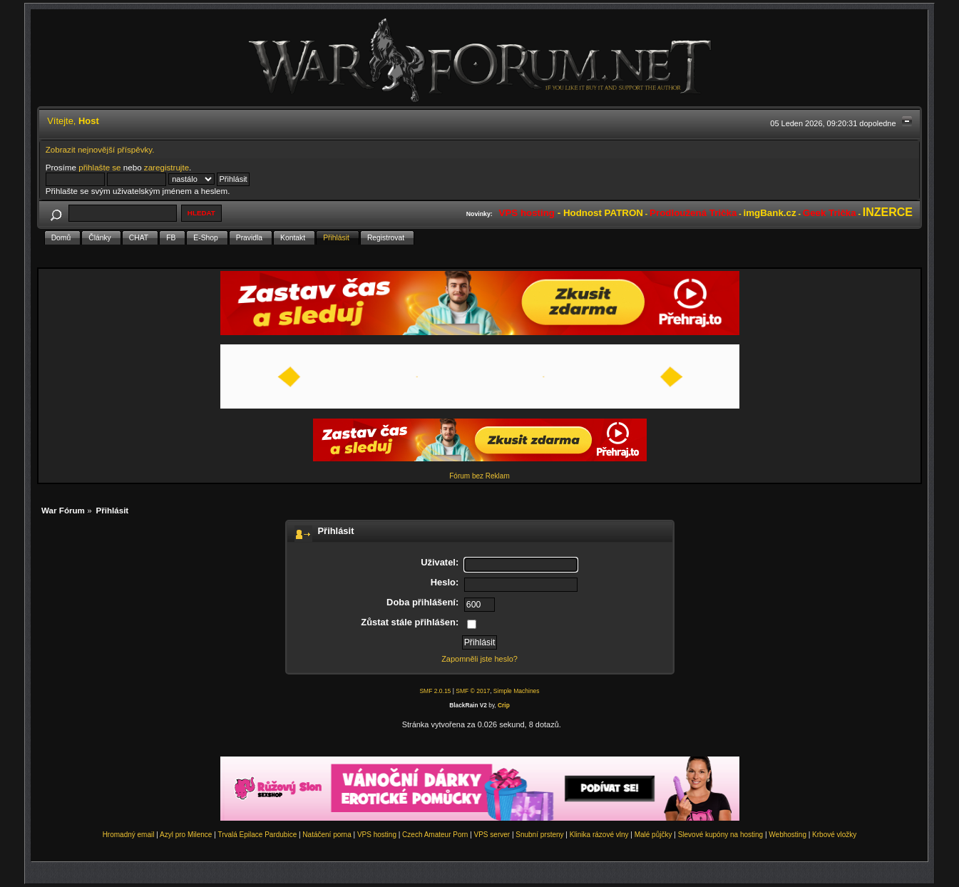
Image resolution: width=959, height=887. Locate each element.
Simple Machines (516, 690)
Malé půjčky (653, 835)
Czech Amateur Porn (435, 835)
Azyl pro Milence (186, 835)
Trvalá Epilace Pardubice (257, 835)
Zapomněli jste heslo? (479, 659)
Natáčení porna (326, 835)
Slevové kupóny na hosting (721, 835)
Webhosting (787, 835)
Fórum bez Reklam (479, 476)
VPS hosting (376, 835)
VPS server (492, 835)
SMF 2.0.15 (435, 690)
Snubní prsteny (539, 835)
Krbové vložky (834, 835)
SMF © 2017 (473, 690)
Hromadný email (129, 835)
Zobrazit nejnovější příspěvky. (100, 149)
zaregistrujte (166, 167)
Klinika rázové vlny (599, 835)
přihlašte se (99, 167)
